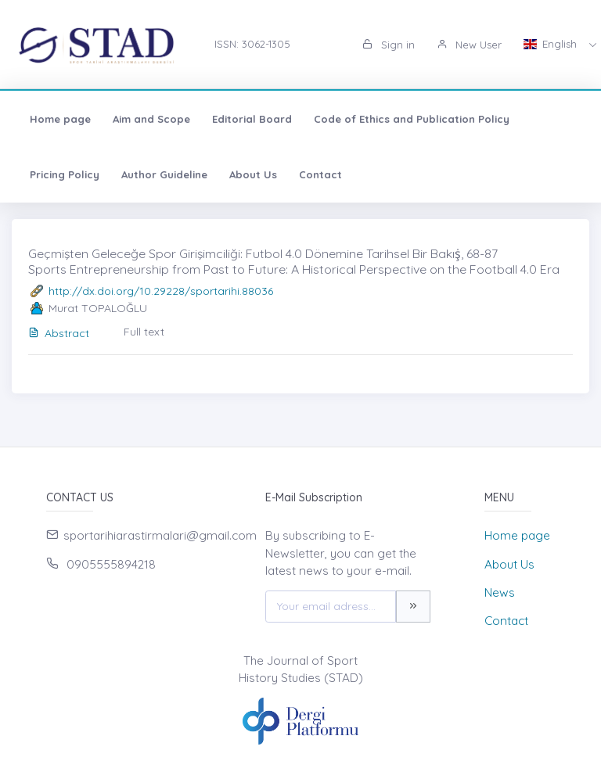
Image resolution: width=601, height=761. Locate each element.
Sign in (388, 44)
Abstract (58, 333)
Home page (60, 119)
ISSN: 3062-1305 (252, 44)
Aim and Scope (151, 119)
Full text (144, 332)
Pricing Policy (64, 174)
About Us (253, 174)
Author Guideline (164, 174)
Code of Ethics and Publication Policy (411, 119)
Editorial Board (252, 119)
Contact (320, 174)
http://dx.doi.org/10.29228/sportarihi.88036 (161, 291)
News (499, 592)
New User (469, 44)
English (552, 44)
